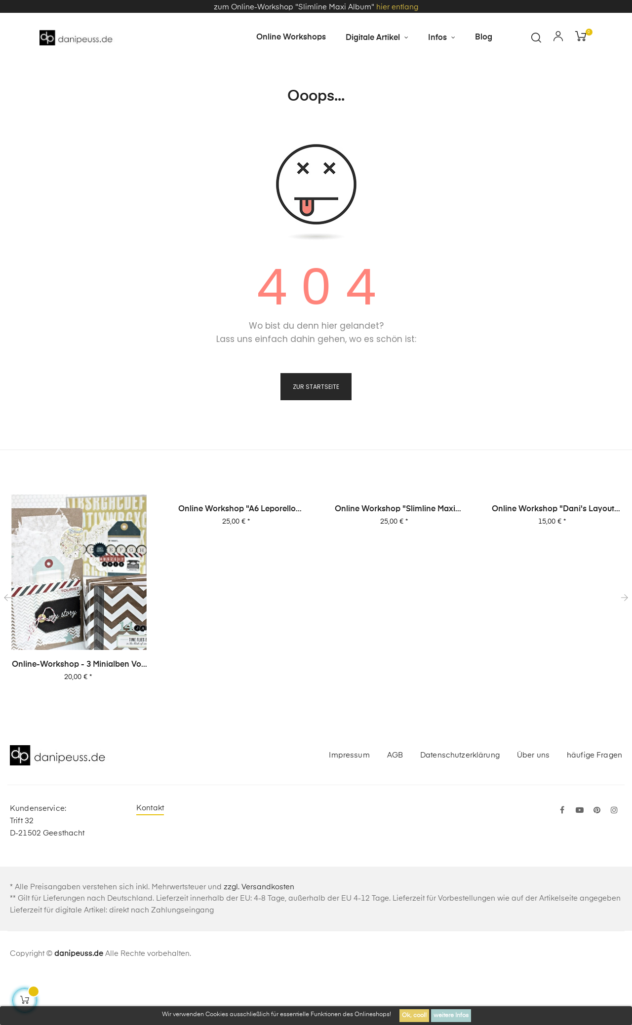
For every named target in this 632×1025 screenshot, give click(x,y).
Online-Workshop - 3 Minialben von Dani (79, 712)
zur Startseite (316, 434)
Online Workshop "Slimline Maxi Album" (395, 557)
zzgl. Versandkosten (259, 934)
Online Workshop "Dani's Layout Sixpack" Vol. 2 (553, 557)
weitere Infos (451, 1016)
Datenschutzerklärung (460, 802)
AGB (395, 802)
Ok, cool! (414, 1016)
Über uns (533, 802)
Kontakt (150, 855)
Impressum (349, 802)
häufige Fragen (594, 802)
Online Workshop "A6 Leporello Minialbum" (237, 557)
